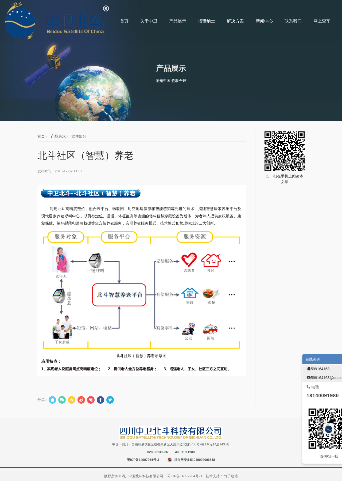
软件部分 (78, 136)
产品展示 (58, 136)
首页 (41, 136)
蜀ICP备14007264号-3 (143, 460)
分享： (43, 399)
